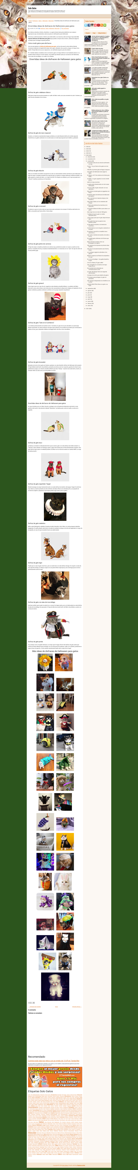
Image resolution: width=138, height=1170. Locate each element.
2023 (29, 1094)
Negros (45, 1135)
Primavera (42, 1141)
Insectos (52, 1126)
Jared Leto (55, 1128)
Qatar (29, 1142)
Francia (48, 1118)
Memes (59, 1132)
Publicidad (73, 1141)
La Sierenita (79, 1128)
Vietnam (64, 1154)
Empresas (43, 1114)
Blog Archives (102, 33)
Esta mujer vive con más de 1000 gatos (97, 212)
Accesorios (54, 1094)
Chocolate (80, 1104)
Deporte (54, 1110)
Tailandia (37, 1149)
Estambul (30, 1117)
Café (41, 1101)
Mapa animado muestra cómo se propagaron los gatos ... (95, 242)
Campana (30, 1103)
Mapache (77, 1130)
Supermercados (73, 1148)
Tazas (41, 1149)
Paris (77, 1137)
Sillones (70, 1147)
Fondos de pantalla (32, 1118)
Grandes (80, 1122)
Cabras (38, 1101)
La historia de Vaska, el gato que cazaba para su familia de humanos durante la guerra (101, 132)
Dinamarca (63, 1111)
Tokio (55, 1151)
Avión (51, 1099)
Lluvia (70, 1129)
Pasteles (39, 1138)
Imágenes (30, 1126)
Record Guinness (66, 1142)
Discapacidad (71, 1111)
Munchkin (80, 1134)
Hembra (69, 1123)
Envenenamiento (79, 1114)
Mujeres (76, 1134)
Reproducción (69, 1144)
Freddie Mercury (54, 1118)
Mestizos (74, 1132)
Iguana (80, 1125)
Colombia (56, 1105)
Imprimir (35, 1126)
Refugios (45, 1144)
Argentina (77, 1097)
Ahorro (46, 1096)
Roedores (30, 1145)
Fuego (69, 1118)
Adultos (30, 1096)
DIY (34, 1113)
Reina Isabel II (55, 1144)
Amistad (30, 1097)
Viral (67, 1154)
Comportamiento (33, 1107)
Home (30, 20)
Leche (36, 1129)
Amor (33, 1097)
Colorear (60, 1105)
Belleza (74, 1099)
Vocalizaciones (75, 1154)
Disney (80, 1111)
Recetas (56, 1142)
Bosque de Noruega (57, 1100)
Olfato (29, 1137)
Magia (41, 1130)
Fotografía (39, 1118)
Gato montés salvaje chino (71, 1120)
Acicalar (59, 1094)
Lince (62, 1129)
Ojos (81, 1135)
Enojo (59, 1114)
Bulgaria (80, 1100)
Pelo (58, 1138)
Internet (80, 1126)
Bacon (54, 1099)
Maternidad (39, 1132)
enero (89, 305)
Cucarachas (57, 1108)
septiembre (90, 288)
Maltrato (56, 1130)
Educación (67, 1113)
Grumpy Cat (33, 1123)
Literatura (66, 1129)
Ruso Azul (45, 1145)
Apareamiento (59, 1097)
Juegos (61, 1128)
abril (89, 299)
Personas (30, 1139)
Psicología (65, 1141)
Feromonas (71, 1117)
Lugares (34, 1130)
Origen (38, 1137)
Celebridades (49, 1104)
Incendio (39, 1126)
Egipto (71, 1113)
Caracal (56, 1103)
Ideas (77, 1125)
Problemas (46, 1141)
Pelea (46, 1138)
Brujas (70, 1100)
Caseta (35, 1104)
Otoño (44, 1137)
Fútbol (80, 1118)
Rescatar (75, 1144)
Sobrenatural (79, 1147)
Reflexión (40, 1144)
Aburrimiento (48, 1094)
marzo (89, 301)
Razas (53, 1142)
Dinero (67, 1111)
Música (30, 1135)
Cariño (75, 1103)
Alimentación (67, 1096)
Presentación (36, 1141)
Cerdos (57, 1104)
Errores (39, 1115)
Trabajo (72, 1151)
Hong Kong (56, 1125)
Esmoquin (58, 1115)
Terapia (68, 1149)
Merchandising (68, 1132)
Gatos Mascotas (47, 1122)
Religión (60, 1144)
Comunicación (46, 1107)
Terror (81, 1149)
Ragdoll (36, 1142)
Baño (57, 1099)
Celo (54, 1104)
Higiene (30, 1125)
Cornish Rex (32, 1108)
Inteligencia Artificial (70, 1126)
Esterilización (39, 1117)
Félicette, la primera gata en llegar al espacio (98, 169)
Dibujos (55, 1111)
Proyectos (61, 1141)
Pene (66, 1138)
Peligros (55, 1138)
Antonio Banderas (52, 1097)
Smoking (74, 1147)
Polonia (76, 1139)
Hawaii (57, 1123)
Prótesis (57, 1141)
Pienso (48, 1139)
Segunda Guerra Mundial (33, 1147)
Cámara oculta (74, 1101)
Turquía (34, 1152)
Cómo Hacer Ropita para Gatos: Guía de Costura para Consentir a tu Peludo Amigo (100, 58)
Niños (61, 1135)
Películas (50, 1138)
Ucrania (49, 1152)
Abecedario (42, 1094)
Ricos (79, 1144)
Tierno (36, 1151)
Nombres (69, 1135)
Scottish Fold (79, 1145)
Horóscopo (65, 1125)
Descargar (68, 1110)
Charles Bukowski (67, 1104)
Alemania (62, 1096)
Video (50, 1154)
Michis (35, 1134)
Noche (64, 1135)
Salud (56, 1145)
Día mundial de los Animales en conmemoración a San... (95, 269)
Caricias (71, 1103)
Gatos (40, 20)
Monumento (55, 1134)
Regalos (49, 1144)
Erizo (34, 1115)
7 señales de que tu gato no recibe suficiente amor (96, 214)
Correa (36, 1108)
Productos (52, 1141)
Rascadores (41, 1142)
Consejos (71, 1107)
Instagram (56, 1126)
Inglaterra (47, 1126)
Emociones (38, 1114)
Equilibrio (30, 1115)
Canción (41, 1103)
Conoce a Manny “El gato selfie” (95, 262)
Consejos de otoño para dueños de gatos (98, 275)
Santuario (71, 1145)
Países (47, 1137)
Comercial (69, 1105)
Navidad (41, 1135)
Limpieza (58, 1129)
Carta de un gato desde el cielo (99, 121)
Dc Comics (44, 1110)
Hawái (54, 1123)
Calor (65, 1101)
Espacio (62, 1115)
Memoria (63, 1132)
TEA (44, 1149)
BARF (64, 1099)
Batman (67, 1099)
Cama (68, 1101)
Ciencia (33, 1105)
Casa (32, 1104)
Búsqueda (30, 1101)
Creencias (48, 1108)
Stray (51, 1148)
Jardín (51, 1128)
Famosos (62, 1117)
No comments (65, 28)
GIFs (61, 1122)
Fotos (44, 1118)
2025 (87, 149)
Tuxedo (41, 1152)
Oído (79, 1135)
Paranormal (69, 1137)
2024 (32, 1094)
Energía (48, 1114)
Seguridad (42, 1147)
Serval (55, 1147)
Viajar (43, 1154)
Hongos (61, 1125)
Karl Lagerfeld (74, 1128)
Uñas (52, 1152)
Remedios (64, 1144)
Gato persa (30, 1122)
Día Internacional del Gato (46, 1111)
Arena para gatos (71, 1097)
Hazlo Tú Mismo (63, 1123)
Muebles (68, 1134)
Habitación (45, 1123)
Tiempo (29, 1151)
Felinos (66, 1117)
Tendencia (64, 1149)
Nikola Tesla (57, 1135)
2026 (87, 146)
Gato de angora (51, 1120)
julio (89, 292)
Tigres (39, 1151)
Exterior (58, 1117)
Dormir (46, 1113)
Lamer (29, 1129)
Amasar (77, 1096)
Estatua (34, 1117)
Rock (81, 1144)
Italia (45, 1128)
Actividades (64, 1094)
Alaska (54, 1096)
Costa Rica (40, 1108)
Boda (42, 1100)
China (72, 1104)
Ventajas (76, 1152)
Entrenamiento (64, 1114)
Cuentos (65, 1108)
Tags (94, 33)
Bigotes (32, 1100)
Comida (74, 1105)
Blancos (36, 1100)
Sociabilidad (30, 1148)
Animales (37, 1097)
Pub (69, 1141)
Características (62, 1103)
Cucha (61, 1108)
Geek (53, 1122)
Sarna (74, 1145)
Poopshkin (80, 1139)
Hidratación (73, 1123)
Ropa (38, 1145)
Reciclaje (60, 1142)
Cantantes (52, 1103)
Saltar (53, 1145)
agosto (89, 290)
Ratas (46, 1142)
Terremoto (72, 1149)
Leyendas (50, 1129)
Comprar (41, 1107)
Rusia (41, 1145)
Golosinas (68, 1122)
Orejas (35, 1137)
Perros (73, 1138)
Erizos (36, 1115)
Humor (74, 1125)
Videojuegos (54, 1154)
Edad (56, 1113)
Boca (39, 1100)
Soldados (39, 1148)
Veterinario (39, 1154)
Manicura (66, 1130)
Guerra (38, 1123)
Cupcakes (30, 1110)
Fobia (81, 1117)
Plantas (65, 1139)
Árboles (65, 1097)
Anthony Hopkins (44, 1097)
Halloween (45, 20)
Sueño (58, 1148)
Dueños (53, 1113)
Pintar (51, 1139)
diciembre (90, 157)
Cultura (74, 1108)
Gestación (56, 1122)
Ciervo (36, 1105)
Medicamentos (54, 1132)
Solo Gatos (32, 8)
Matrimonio (44, 1132)
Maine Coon (46, 1130)
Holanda (47, 1125)
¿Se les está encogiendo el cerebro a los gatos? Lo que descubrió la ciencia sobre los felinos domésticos (100, 38)
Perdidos (69, 1138)
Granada (76, 1122)
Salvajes (61, 1145)
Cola (49, 1105)
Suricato (29, 1149)
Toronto (58, 1151)
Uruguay (55, 1152)
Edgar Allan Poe (61, 1113)
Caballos (34, 1101)
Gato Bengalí (44, 1120)
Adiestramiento (73, 1094)
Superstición (79, 1148)
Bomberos (46, 1100)
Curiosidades (36, 1110)
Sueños (61, 1148)
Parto (29, 1138)
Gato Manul (56, 1120)
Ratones (49, 1142)
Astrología (32, 1099)
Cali (54, 1101)
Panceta (60, 1137)
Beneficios (79, 1099)
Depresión (59, 1110)
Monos (51, 1134)
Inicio (29, 16)
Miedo (38, 1134)
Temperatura (58, 1149)
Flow (79, 1117)
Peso (38, 1139)
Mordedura (60, 1134)
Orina (41, 1137)
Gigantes (64, 1122)
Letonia (45, 1129)
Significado (66, 1147)
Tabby (33, 1149)
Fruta (66, 1118)
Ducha (49, 1113)
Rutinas (50, 1145)
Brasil (63, 1100)
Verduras (30, 1154)
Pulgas (80, 1141)
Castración (40, 1104)
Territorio (77, 1149)
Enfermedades (53, 1114)
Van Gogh (60, 1152)
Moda (48, 1134)
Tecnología (48, 1149)
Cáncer (37, 1103)
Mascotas (51, 20)
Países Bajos (51, 1137)
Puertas (77, 1141)
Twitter (44, 1152)
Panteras (64, 1137)
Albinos (57, 1096)
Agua (43, 1096)
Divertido (30, 1113)
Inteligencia (62, 1126)
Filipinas (75, 1117)
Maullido (49, 1132)
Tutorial (37, 1152)
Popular (88, 33)
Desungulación (74, 1110)
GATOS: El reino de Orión (93, 182)
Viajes (47, 1154)
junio (89, 295)
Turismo (30, 1152)
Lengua (39, 1129)
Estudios (45, 1117)
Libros (54, 1129)
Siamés (62, 1147)
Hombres (52, 1125)
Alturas (73, 1096)
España (66, 1115)
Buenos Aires (75, 1100)
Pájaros (56, 1137)
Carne (78, 1103)
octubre (90, 161)
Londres (73, 1129)
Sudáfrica (54, 1148)
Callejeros (61, 1101)
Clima (42, 1105)
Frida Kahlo (60, 1118)
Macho (37, 1130)
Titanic (49, 1151)
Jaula (58, 1128)
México (78, 1132)
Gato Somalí (35, 1122)
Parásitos (74, 1137)
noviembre (90, 159)
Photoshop (42, 1139)
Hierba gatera (79, 1123)
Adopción (79, 1094)
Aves (49, 1099)
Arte (81, 1097)
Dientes (58, 1111)
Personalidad (79, 1138)
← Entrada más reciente (35, 1006)
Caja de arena (46, 1101)
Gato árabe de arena (36, 1120)
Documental (37, 1113)
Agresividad (38, 1096)
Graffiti (72, 1122)
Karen (69, 1128)
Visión (70, 1154)
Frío (64, 1118)
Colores (64, 1105)
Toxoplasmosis (66, 1151)
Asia (29, 1099)
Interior (77, 1126)
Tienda (33, 1151)
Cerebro (61, 1104)
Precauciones (31, 1141)
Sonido (48, 1148)
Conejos (61, 1107)
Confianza (65, 1107)
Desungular (79, 1110)
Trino (77, 1151)
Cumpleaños (79, 1108)
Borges (51, 1100)
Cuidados (69, 1108)
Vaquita (64, 1152)
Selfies (49, 1147)
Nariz (37, 1135)
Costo (44, 1108)
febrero (89, 303)
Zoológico (30, 1155)
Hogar (44, 1125)
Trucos (80, 1151)
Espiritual (71, 1115)
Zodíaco (80, 1154)
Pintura (55, 1139)
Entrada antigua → (77, 1006)
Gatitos (30, 1120)
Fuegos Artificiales (75, 1118)
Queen (32, 1142)
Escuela (48, 1115)
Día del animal (31, 1111)
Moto (64, 1134)
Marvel (80, 1130)
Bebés (71, 1099)
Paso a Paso (34, 1138)
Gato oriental (79, 1120)
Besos (29, 1100)
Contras (76, 1107)
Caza (44, 1104)
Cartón (29, 1104)
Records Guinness (75, 1142)
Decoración (50, 1110)
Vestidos (34, 1154)
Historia (34, 1125)
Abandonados (36, 1094)
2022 (87, 155)
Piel (46, 1139)
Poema (69, 1139)
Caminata (80, 1101)
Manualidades (71, 1130)
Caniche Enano (46, 1103)
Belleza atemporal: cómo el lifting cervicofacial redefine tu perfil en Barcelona (100, 112)
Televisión (53, 1149)
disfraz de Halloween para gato (48, 46)
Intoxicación (30, 1128)
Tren (75, 1151)
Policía (72, 1139)
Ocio (76, 1135)
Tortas (61, 1151)
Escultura (53, 1115)
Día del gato (37, 1111)
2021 (87, 308)
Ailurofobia (50, 1096)
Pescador (35, 1139)
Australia (37, 1099)
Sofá (34, 1148)
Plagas (61, 1139)
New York (52, 1135)
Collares (52, 1105)
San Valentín (65, 1145)
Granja (29, 1123)
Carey (67, 1103)
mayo (89, 297)
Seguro (46, 1147)
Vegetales (72, 1152)
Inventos (35, 1128)
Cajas (51, 1101)
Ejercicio (75, 1113)
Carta (81, 1103)
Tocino (52, 1151)
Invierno (38, 1128)
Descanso (63, 1110)
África (33, 1096)
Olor (32, 1137)
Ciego (29, 1105)
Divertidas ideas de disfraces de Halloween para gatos (51, 26)
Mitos (45, 1134)
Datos (41, 1110)
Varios (68, 1152)
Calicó (56, 1101)
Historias (39, 1125)
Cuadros (52, 1108)
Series (52, 1147)
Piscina (58, 1139)
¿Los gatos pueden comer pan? (100, 68)
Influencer (43, 1126)
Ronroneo (34, 1145)
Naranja (34, 1135)
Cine (39, 1105)
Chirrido (76, 1104)
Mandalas (61, 1130)
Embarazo (33, 1114)
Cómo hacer (79, 1105)
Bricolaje (67, 1100)
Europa (48, 1117)
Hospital (70, 1125)
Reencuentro (35, 1144)
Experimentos (53, 1117)
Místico (41, 1134)
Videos (60, 1154)
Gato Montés (62, 1120)
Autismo (41, 1099)
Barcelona (61, 1099)
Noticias (73, 1135)
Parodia (80, 1137)
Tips (46, 1151)
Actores (68, 1094)
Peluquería (62, 1138)
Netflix (48, 1135)
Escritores (44, 1115)
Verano (80, 1152)
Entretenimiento (71, 1114)
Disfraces (35, 20)
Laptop (32, 1129)
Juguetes (66, 1128)
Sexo (58, 1147)
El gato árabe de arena (97, 48)
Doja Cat (42, 1113)
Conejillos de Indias (55, 1107)
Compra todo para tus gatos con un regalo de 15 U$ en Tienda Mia (53, 1061)
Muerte (71, 1134)
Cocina (45, 1105)
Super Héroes (67, 1148)
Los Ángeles (77, 1129)
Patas (43, 1138)
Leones (42, 1129)
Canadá (34, 1103)
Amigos (80, 1096)
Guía (41, 1123)
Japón (47, 1128)
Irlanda (41, 1128)
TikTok (42, 1151)
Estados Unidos (78, 1115)
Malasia (51, 1130)
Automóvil (45, 1099)
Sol (36, 1148)
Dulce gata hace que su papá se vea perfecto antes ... (96, 221)
